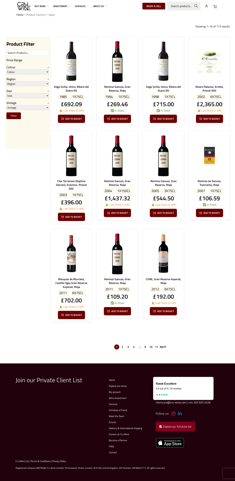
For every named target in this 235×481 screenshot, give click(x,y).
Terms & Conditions (41, 461)
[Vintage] (27, 108)
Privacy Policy (59, 461)
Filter (14, 116)
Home (19, 15)
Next (163, 347)
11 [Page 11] (156, 347)
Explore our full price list (175, 426)
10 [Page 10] (150, 347)
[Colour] (27, 71)
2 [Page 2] (122, 347)
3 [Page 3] (128, 347)
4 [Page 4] (134, 347)
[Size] (27, 95)
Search (196, 6)
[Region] (27, 84)
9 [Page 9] (145, 347)
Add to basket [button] (71, 119)
